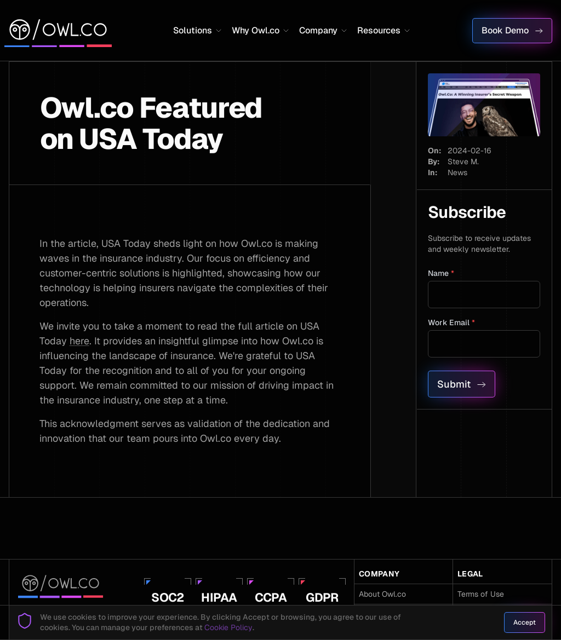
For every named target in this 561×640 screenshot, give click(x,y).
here (79, 341)
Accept (524, 622)
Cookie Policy (228, 627)
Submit (461, 384)
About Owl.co (382, 594)
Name (441, 273)
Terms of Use (480, 594)
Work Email (451, 322)
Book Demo (512, 30)
